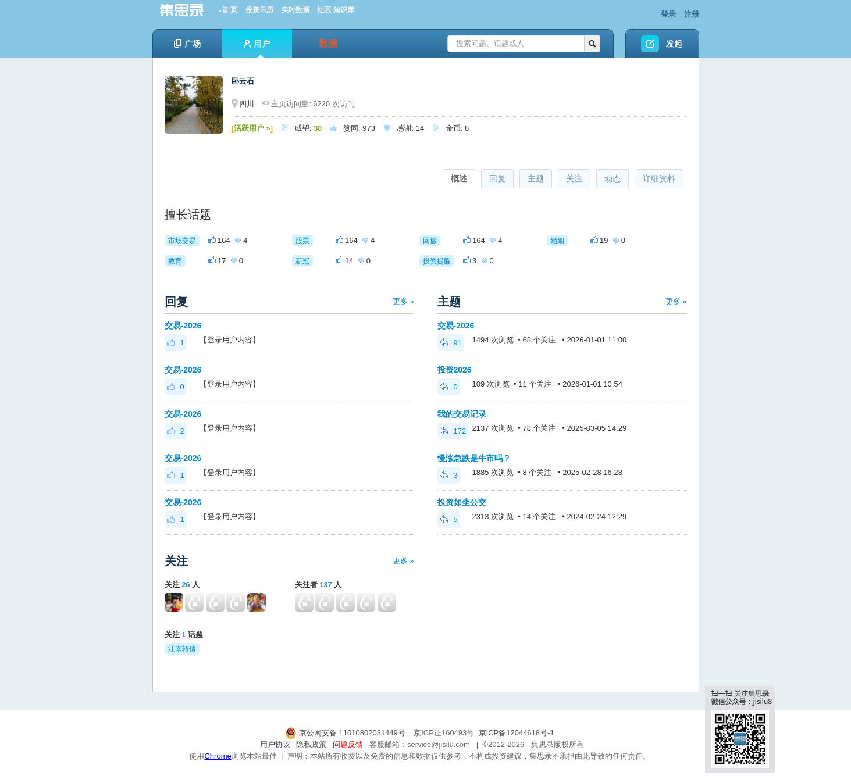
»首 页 (227, 10)
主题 (536, 178)
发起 (674, 43)
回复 (497, 178)
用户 (257, 48)
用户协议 (275, 744)
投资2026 (454, 369)
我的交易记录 (461, 414)
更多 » (403, 301)
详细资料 (659, 178)
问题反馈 (348, 744)
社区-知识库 (335, 10)
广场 (187, 43)
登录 (668, 14)
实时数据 (295, 10)
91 (451, 342)
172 (453, 431)
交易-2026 (183, 325)
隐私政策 (311, 744)
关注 (574, 178)
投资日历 (259, 10)
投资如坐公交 (461, 502)
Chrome (217, 756)
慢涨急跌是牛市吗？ (474, 458)
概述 (459, 178)
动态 (612, 178)
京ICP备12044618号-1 (516, 732)
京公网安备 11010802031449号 (346, 732)
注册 (691, 14)
